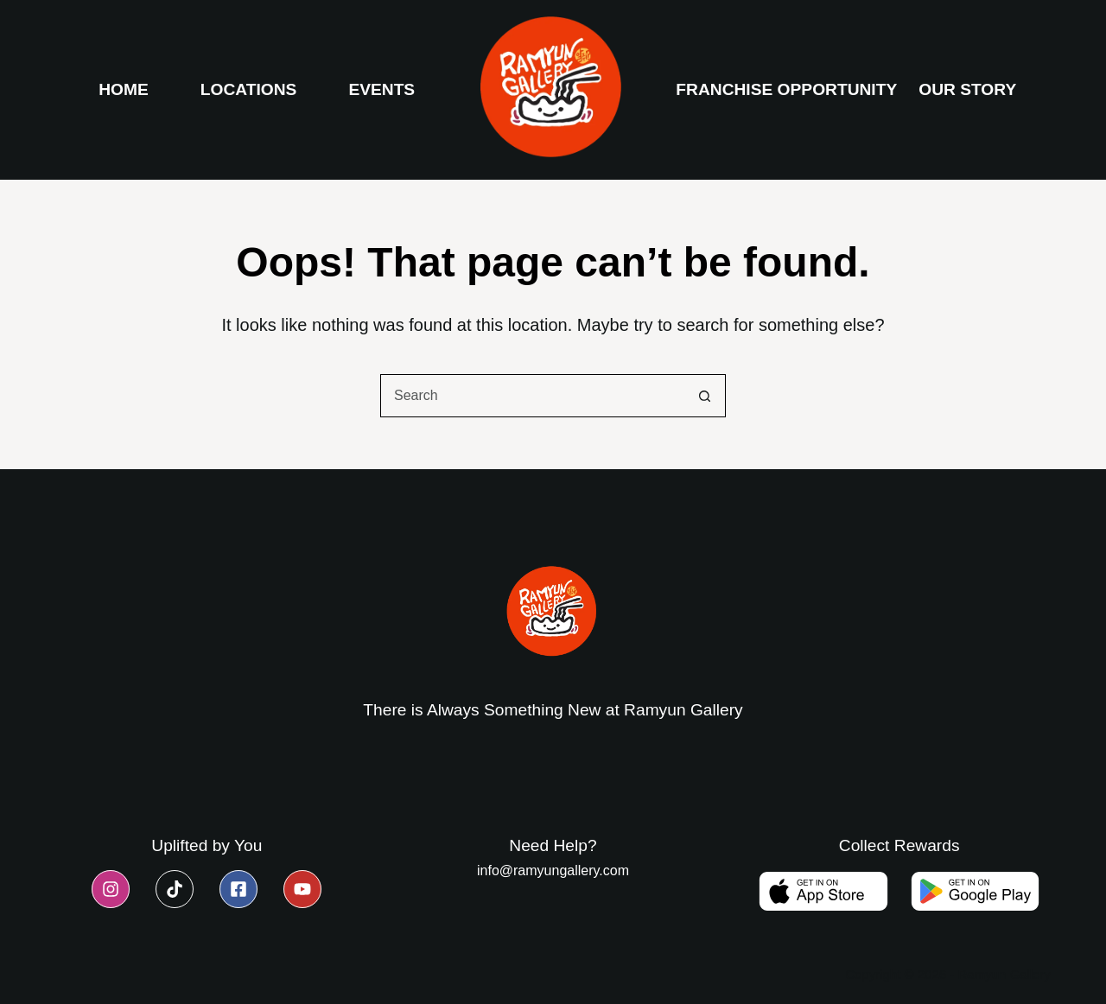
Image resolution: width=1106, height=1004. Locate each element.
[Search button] (704, 395)
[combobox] (532, 395)
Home (124, 89)
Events (381, 89)
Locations (248, 89)
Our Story (967, 89)
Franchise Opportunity (786, 89)
